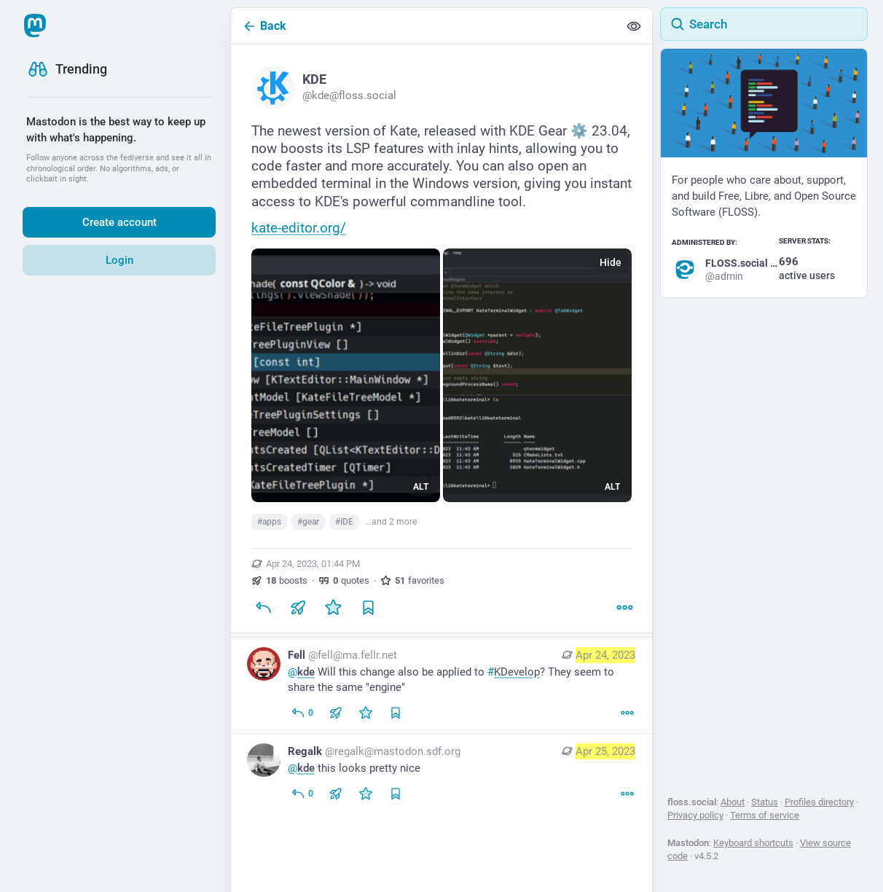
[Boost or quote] (298, 607)
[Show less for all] (634, 26)
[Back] (425, 26)
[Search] (764, 24)
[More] (624, 607)
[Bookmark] (367, 607)
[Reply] (263, 607)
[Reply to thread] (302, 712)
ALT (420, 487)
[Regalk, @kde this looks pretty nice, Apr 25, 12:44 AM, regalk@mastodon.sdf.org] (441, 774)
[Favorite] (333, 607)
